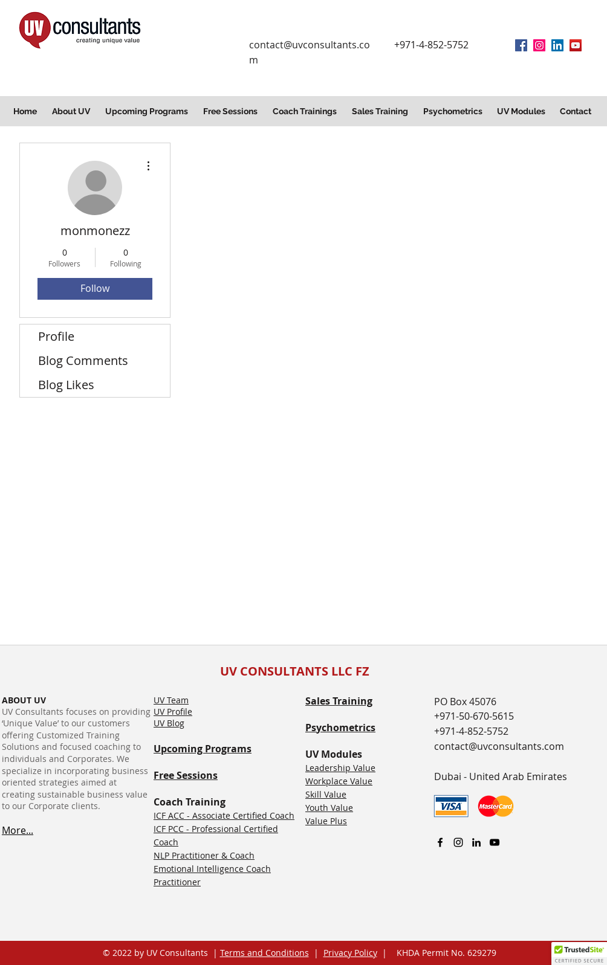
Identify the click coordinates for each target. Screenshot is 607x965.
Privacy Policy (350, 952)
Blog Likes (66, 384)
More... (17, 830)
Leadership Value (340, 767)
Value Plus (326, 821)
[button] (72, 111)
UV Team (171, 700)
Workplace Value (338, 781)
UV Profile (173, 711)
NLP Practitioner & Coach (204, 855)
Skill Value (325, 794)
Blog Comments (83, 360)
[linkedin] (557, 45)
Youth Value (329, 807)
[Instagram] (539, 45)
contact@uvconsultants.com (499, 746)
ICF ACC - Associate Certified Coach (224, 815)
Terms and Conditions (264, 952)
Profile (56, 336)
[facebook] (521, 45)
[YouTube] (576, 45)
